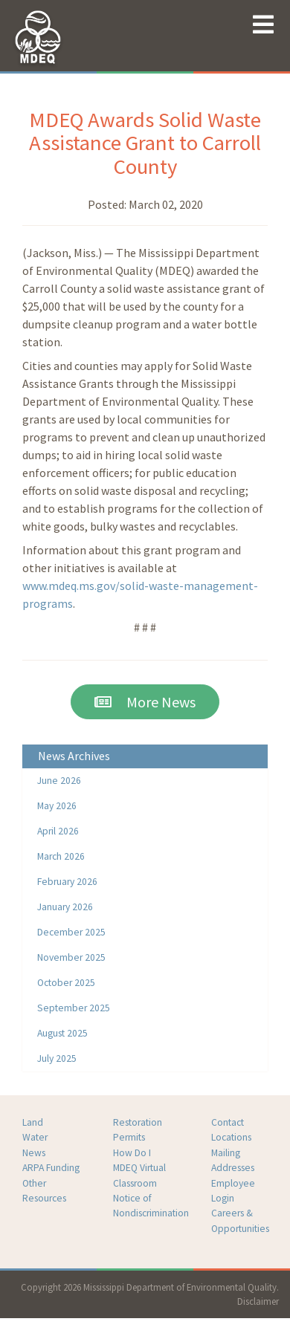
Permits (129, 1137)
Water (35, 1137)
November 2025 (71, 957)
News (33, 1153)
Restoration (137, 1122)
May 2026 (57, 806)
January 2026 (65, 907)
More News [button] (145, 702)
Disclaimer (258, 1301)
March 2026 (61, 856)
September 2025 (73, 1008)
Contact (227, 1122)
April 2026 (58, 831)
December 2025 (71, 932)
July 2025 (57, 1058)
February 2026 (67, 881)
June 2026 (59, 780)
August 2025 (62, 1033)
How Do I (132, 1153)
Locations (231, 1137)
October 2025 (66, 982)
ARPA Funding (51, 1167)
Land (32, 1122)
